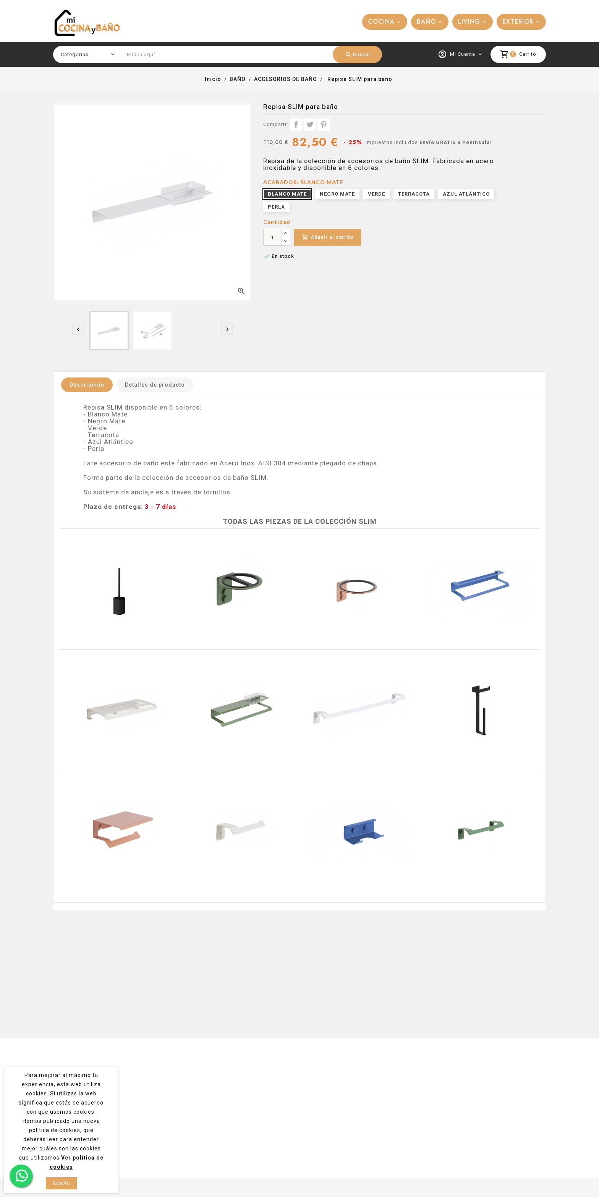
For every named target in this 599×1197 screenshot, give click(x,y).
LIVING (469, 21)
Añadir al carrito (327, 237)
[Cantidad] (272, 237)
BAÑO (426, 21)
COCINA (381, 21)
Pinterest (323, 124)
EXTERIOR (517, 21)
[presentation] (78, 329)
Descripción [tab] (87, 385)
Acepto (61, 1183)
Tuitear (310, 124)
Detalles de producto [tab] (155, 385)
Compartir (296, 124)
